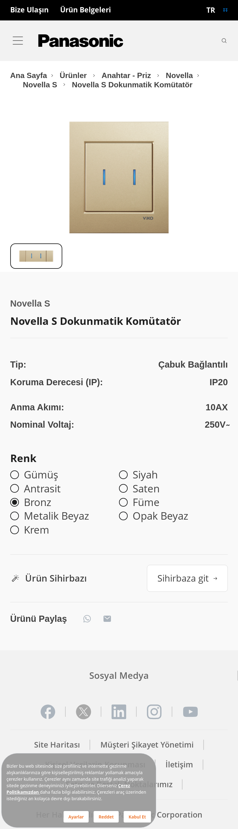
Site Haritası (57, 744)
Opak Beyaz (160, 516)
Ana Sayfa (28, 75)
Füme (146, 502)
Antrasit (42, 488)
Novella (179, 75)
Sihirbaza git (187, 578)
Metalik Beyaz (56, 516)
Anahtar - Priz (127, 75)
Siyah (145, 474)
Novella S (41, 85)
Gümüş (41, 474)
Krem (36, 530)
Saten (146, 488)
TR (210, 10)
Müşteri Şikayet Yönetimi (147, 744)
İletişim (179, 764)
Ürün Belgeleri (85, 10)
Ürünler (74, 75)
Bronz (37, 502)
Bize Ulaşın (29, 10)
